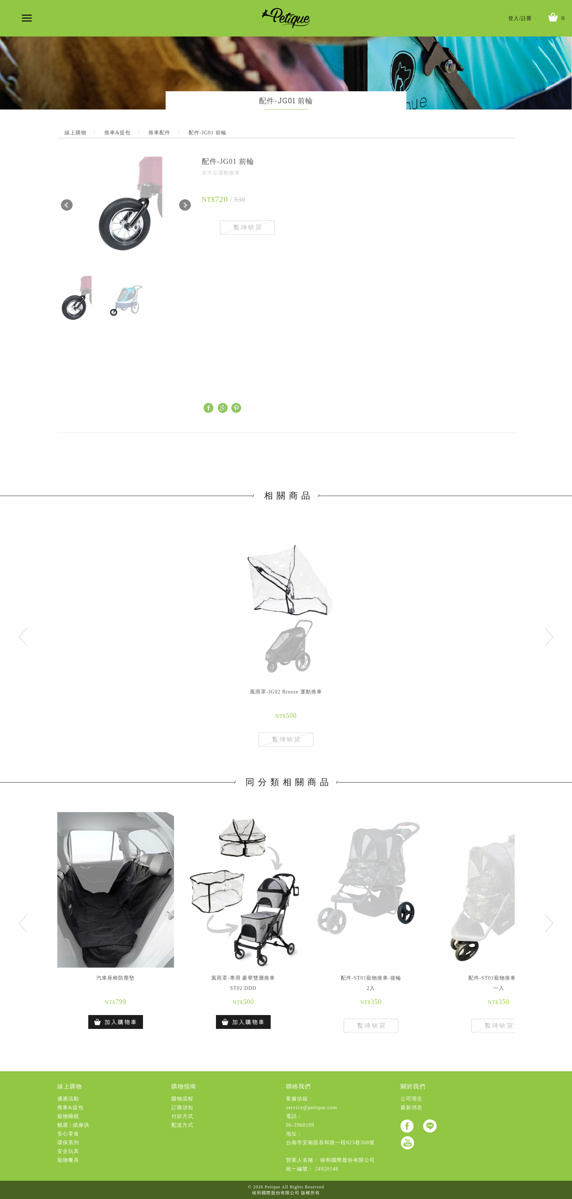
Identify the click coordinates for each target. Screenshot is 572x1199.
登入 (513, 18)
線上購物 (69, 1086)
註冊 (526, 18)
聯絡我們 (298, 1086)
